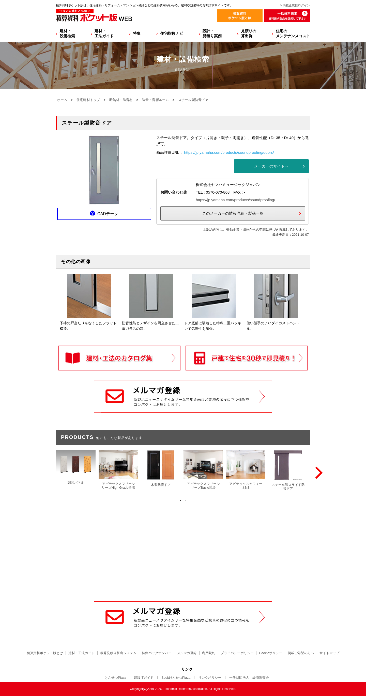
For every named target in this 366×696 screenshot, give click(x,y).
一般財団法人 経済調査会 (249, 678)
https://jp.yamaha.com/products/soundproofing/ (235, 200)
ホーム (62, 100)
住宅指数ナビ (171, 33)
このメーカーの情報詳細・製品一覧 (232, 213)
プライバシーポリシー (237, 653)
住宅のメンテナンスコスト (293, 33)
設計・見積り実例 (212, 33)
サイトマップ (329, 653)
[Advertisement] (183, 562)
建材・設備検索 (67, 33)
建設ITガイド (144, 678)
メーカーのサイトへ (271, 166)
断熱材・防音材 (121, 100)
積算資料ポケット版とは (45, 653)
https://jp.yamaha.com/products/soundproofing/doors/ (229, 152)
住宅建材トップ (88, 100)
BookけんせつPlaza (175, 678)
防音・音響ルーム (155, 100)
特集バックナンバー (157, 653)
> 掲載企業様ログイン (295, 5)
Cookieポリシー (270, 653)
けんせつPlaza (115, 678)
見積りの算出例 (248, 33)
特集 (137, 33)
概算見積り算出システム (118, 653)
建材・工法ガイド (104, 33)
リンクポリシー (209, 678)
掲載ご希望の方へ (301, 653)
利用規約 (208, 653)
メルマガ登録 (187, 653)
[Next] (318, 473)
